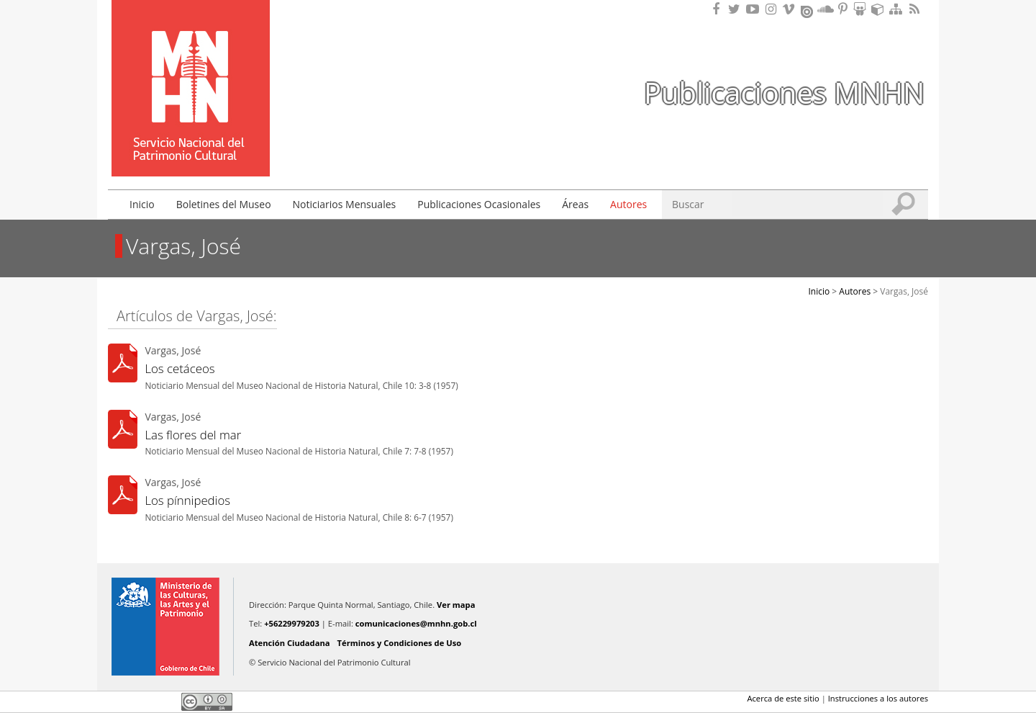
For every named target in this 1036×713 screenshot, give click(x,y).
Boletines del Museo (223, 204)
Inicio (142, 204)
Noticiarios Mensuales (344, 204)
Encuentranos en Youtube (754, 9)
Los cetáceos (179, 368)
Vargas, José (904, 291)
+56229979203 (291, 623)
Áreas (575, 204)
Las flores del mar (193, 434)
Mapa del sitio (897, 9)
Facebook (116, 701)
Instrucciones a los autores (878, 698)
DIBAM (189, 151)
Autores (628, 204)
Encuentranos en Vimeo (790, 9)
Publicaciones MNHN (784, 92)
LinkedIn (165, 701)
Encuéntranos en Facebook (718, 9)
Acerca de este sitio (783, 698)
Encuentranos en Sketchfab (880, 9)
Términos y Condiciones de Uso (399, 642)
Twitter (141, 701)
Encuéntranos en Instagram (772, 9)
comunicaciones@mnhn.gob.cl (416, 623)
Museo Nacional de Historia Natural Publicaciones (191, 67)
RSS (915, 9)
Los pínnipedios (187, 500)
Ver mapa (456, 604)
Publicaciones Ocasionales (478, 204)
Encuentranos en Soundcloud (826, 9)
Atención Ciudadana (289, 642)
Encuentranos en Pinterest (844, 9)
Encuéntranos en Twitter (736, 9)
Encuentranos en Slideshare (862, 9)
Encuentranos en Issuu (808, 10)
